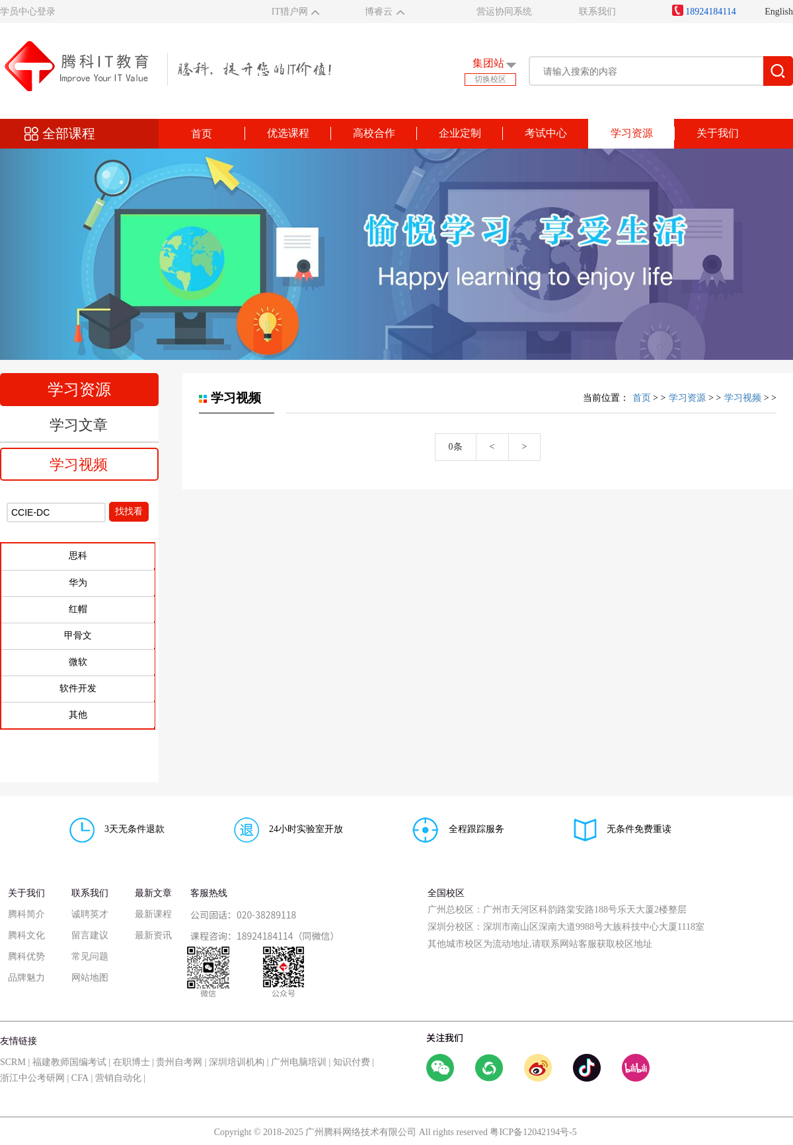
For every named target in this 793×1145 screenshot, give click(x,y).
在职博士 (131, 1062)
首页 (201, 133)
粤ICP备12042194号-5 (533, 1132)
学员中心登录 (28, 12)
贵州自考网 (179, 1062)
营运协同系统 (504, 12)
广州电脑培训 (298, 1062)
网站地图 (89, 978)
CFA (80, 1078)
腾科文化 (26, 935)
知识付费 (351, 1062)
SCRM (13, 1062)
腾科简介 (26, 914)
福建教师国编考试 (69, 1062)
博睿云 (379, 12)
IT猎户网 (290, 12)
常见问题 (89, 956)
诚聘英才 (89, 914)
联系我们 (597, 12)
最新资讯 (153, 935)
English (779, 12)
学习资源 (687, 398)
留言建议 (89, 935)
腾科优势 (26, 956)
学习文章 (79, 425)
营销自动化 (118, 1078)
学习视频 (79, 464)
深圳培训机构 (236, 1062)
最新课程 (153, 914)
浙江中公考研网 (32, 1078)
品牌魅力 (26, 978)
